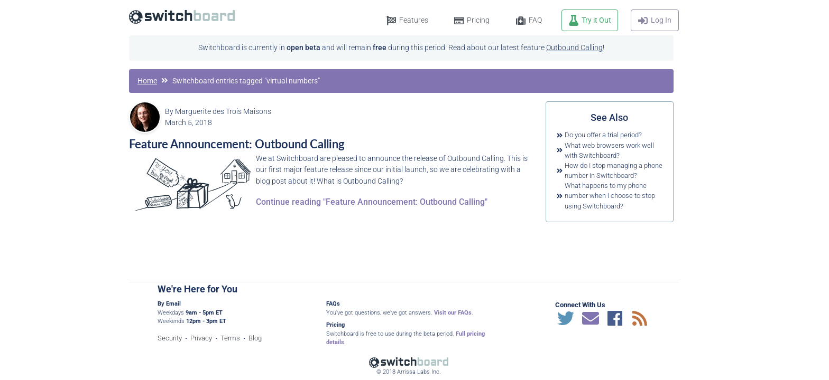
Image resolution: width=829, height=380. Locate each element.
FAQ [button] (535, 20)
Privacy (201, 338)
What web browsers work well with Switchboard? (609, 150)
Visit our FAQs (453, 312)
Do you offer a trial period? (603, 135)
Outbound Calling (574, 47)
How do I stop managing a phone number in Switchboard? (613, 170)
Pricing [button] (478, 20)
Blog (255, 338)
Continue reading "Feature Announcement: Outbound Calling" (371, 202)
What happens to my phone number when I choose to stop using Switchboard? (610, 196)
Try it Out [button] (596, 20)
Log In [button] (661, 20)
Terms (230, 338)
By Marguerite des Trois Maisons (218, 111)
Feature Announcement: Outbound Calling (237, 144)
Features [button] (413, 20)
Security (170, 338)
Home (147, 81)
